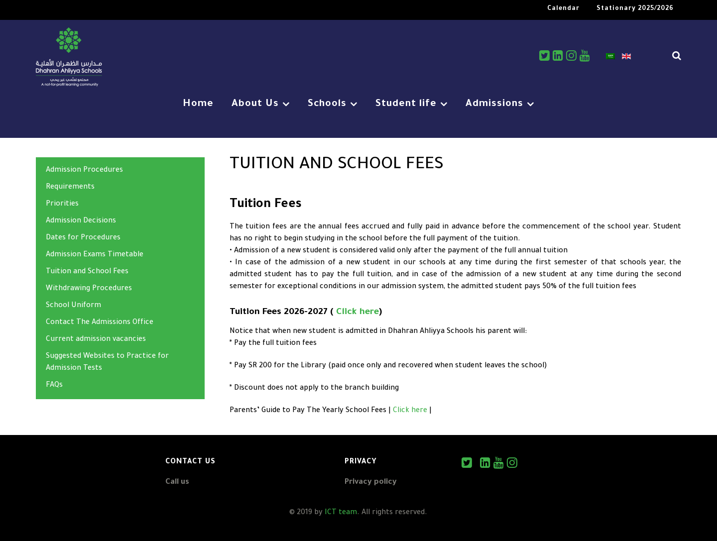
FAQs (54, 386)
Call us (177, 482)
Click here (357, 313)
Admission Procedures (84, 171)
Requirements (70, 188)
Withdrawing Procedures (89, 289)
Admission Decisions (81, 221)
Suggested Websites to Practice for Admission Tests (107, 363)
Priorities (62, 205)
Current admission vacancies (96, 340)
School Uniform (73, 306)
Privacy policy (371, 482)
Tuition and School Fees (87, 272)
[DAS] (69, 58)
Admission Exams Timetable (94, 255)
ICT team (341, 513)
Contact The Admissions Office (99, 323)
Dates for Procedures (83, 238)
